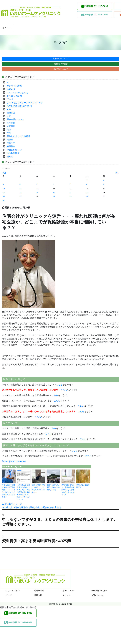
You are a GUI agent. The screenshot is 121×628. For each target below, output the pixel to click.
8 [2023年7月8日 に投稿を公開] (86, 184)
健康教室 (11, 112)
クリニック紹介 (12, 590)
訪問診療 (45, 507)
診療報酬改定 (13, 153)
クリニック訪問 (14, 96)
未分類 (10, 139)
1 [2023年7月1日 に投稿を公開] (86, 180)
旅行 (9, 129)
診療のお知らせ (14, 150)
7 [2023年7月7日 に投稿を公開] (70, 184)
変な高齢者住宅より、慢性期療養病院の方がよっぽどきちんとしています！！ (68, 490)
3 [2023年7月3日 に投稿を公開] (3, 184)
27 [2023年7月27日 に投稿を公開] (54, 197)
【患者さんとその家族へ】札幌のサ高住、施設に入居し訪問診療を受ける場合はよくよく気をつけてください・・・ (23, 492)
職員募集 (11, 146)
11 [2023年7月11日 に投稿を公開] (20, 188)
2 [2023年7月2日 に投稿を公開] (103, 180)
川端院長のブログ (61, 64)
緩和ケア (12, 143)
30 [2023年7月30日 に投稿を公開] (104, 197)
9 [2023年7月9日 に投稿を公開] (103, 184)
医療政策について (15, 119)
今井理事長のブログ (11, 504)
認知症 (10, 156)
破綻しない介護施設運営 (82, 486)
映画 (9, 133)
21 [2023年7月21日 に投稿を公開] (71, 192)
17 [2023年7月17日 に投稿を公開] (4, 192)
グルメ (10, 99)
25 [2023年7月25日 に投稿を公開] (20, 197)
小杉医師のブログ (61, 69)
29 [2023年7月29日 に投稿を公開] (87, 197)
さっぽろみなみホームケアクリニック (25, 102)
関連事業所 (39, 590)
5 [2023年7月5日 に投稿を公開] (36, 184)
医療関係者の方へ (99, 590)
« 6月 (4, 173)
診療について (69, 590)
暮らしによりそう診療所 (18, 136)
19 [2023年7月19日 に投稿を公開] (37, 192)
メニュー (6, 28)
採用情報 (38, 595)
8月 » (117, 173)
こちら (59, 384)
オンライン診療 (14, 85)
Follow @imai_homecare (14, 461)
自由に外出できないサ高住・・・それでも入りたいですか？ (38, 488)
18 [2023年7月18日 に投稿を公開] (20, 192)
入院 (9, 116)
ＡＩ (9, 82)
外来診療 (11, 126)
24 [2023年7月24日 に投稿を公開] (4, 197)
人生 (9, 109)
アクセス (67, 595)
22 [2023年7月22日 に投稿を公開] (87, 192)
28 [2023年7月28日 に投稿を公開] (71, 197)
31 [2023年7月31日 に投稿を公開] (4, 201)
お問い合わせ (97, 595)
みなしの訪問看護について (20, 106)
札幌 (37, 507)
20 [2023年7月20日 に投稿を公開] (54, 192)
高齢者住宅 (55, 507)
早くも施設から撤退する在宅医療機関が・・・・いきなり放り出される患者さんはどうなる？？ (8, 491)
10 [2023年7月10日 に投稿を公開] (4, 188)
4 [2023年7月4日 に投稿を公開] (19, 184)
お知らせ (11, 89)
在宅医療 (21, 507)
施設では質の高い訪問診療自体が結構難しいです (53, 487)
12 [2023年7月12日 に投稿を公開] (37, 188)
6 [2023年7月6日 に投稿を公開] (53, 184)
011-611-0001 (94, 14)
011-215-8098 (94, 6)
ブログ (8, 595)
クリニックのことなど (17, 92)
